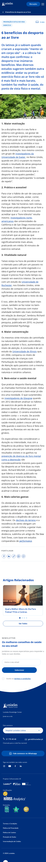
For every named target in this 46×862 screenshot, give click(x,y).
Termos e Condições (10, 824)
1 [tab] (19, 618)
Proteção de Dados (9, 837)
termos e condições (22, 678)
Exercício (7, 25)
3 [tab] (24, 618)
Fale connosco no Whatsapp (25, 753)
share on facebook (4, 556)
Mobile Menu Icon (42, 4)
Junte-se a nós (8, 716)
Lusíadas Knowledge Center (12, 712)
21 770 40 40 (11, 739)
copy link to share (14, 556)
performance (25, 540)
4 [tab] (26, 618)
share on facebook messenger (24, 556)
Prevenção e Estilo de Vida (14, 22)
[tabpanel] (23, 600)
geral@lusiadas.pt (35, 739)
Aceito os (18, 678)
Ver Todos (23, 623)
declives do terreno (26, 520)
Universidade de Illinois (24, 351)
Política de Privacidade (10, 828)
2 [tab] (22, 618)
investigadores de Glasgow (18, 398)
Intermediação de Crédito (12, 841)
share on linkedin (9, 556)
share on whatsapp (19, 556)
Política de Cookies (9, 832)
